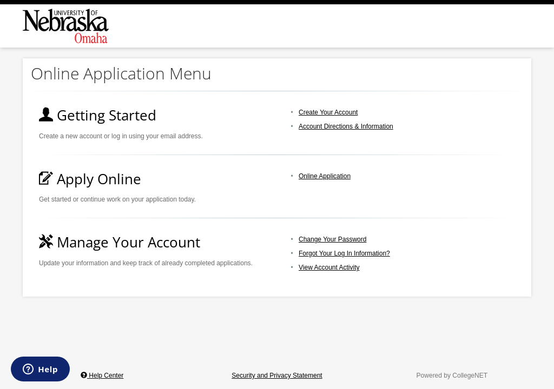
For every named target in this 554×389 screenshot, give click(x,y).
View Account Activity (329, 267)
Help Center (102, 375)
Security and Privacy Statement (277, 375)
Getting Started (97, 115)
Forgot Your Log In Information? (344, 253)
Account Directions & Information (346, 126)
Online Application (325, 176)
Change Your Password (332, 239)
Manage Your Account (119, 242)
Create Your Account (328, 112)
